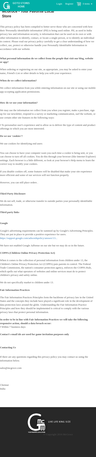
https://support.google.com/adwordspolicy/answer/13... (28, 238)
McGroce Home (8, 6)
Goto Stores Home (21, 4)
